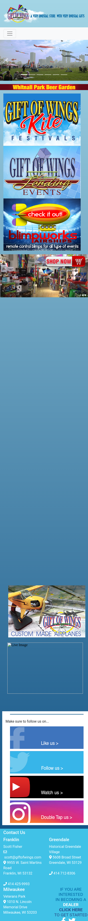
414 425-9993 (16, 884)
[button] (6, 60)
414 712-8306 (62, 873)
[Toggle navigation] (10, 33)
